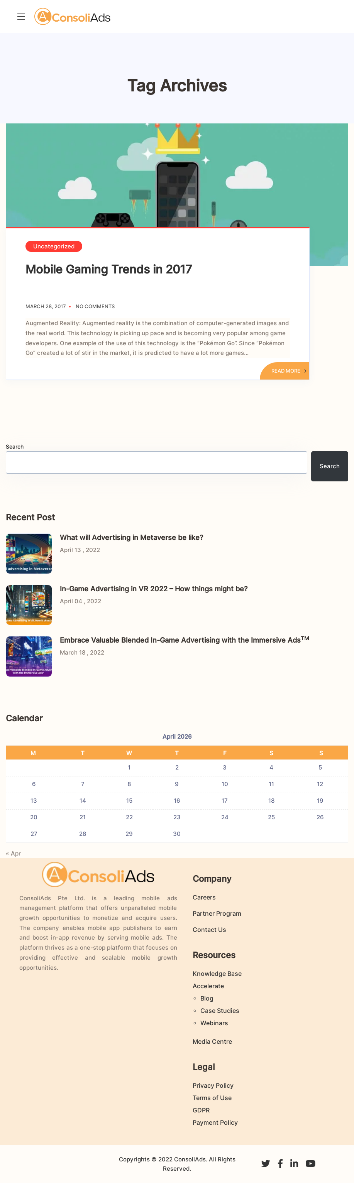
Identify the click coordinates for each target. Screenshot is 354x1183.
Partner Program (217, 913)
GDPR (201, 1110)
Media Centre (212, 1041)
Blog (206, 998)
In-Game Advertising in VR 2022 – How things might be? (153, 589)
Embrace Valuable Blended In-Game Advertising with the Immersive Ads (184, 640)
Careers (204, 897)
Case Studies (219, 1010)
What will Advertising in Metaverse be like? (131, 537)
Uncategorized (54, 246)
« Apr (13, 853)
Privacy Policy (213, 1085)
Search (15, 446)
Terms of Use (212, 1098)
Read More (289, 371)
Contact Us (209, 929)
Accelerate (208, 986)
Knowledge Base (217, 973)
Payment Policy (215, 1122)
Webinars (214, 1023)
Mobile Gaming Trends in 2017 (108, 269)
